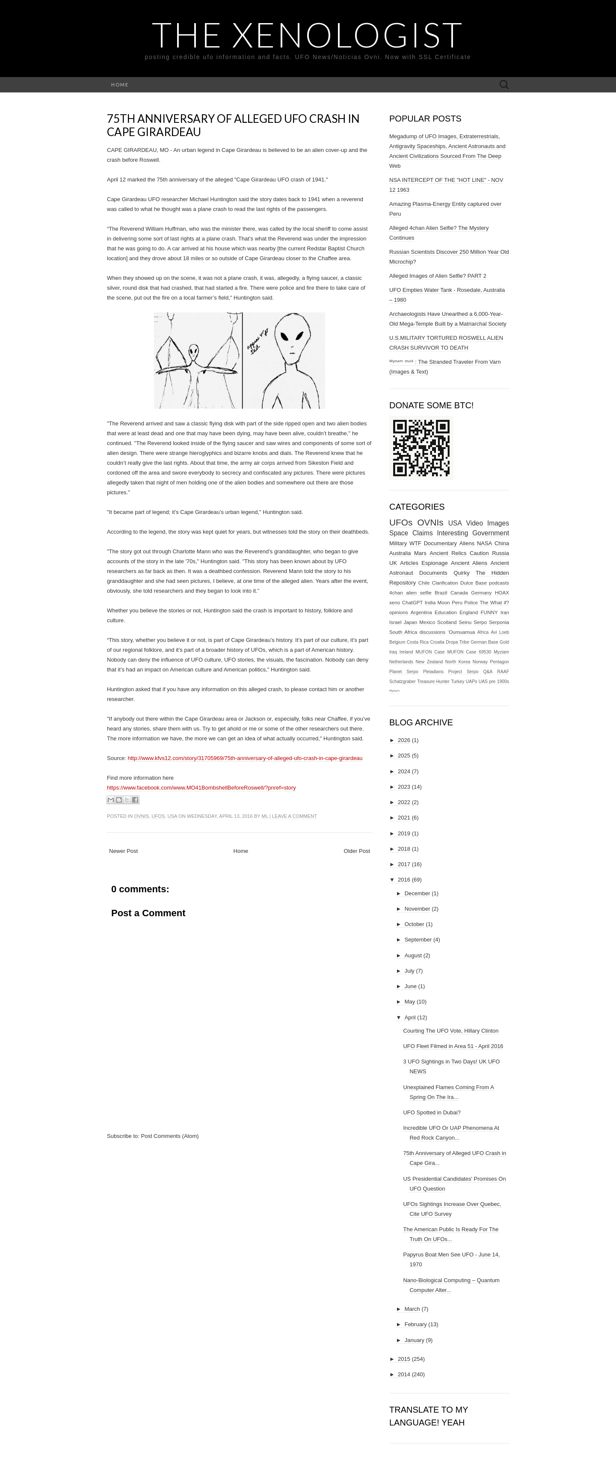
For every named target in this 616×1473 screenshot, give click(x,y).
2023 (404, 787)
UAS (483, 681)
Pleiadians (433, 671)
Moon (444, 602)
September (418, 939)
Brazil (441, 592)
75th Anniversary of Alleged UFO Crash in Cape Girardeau (233, 125)
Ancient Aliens (469, 563)
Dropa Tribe (457, 642)
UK (393, 563)
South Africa (403, 632)
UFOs (158, 816)
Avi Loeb (500, 632)
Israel (395, 622)
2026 (404, 740)
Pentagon (499, 661)
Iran (504, 612)
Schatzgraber (402, 681)
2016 (404, 879)
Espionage (434, 563)
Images (498, 523)
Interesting (452, 533)
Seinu (465, 622)
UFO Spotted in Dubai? (431, 1112)
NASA (484, 543)
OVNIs (141, 816)
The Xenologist (308, 34)
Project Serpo (463, 671)
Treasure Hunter (433, 681)
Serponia (499, 622)
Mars (420, 553)
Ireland (406, 652)
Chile (424, 582)
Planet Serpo (403, 671)
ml (265, 816)
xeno (394, 602)
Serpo (480, 622)
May (410, 1001)
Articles (409, 563)
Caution (479, 553)
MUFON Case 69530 (469, 652)
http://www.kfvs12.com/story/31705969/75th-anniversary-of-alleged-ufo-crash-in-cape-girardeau (244, 758)
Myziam (501, 652)
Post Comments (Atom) (170, 1136)
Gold (504, 642)
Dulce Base (473, 582)
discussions (432, 632)
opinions (398, 612)
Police (471, 602)
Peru (457, 602)
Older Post (357, 851)
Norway (480, 661)
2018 (404, 849)
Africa (483, 632)
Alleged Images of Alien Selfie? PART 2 (437, 276)
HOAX (502, 592)
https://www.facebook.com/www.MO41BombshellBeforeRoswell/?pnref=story (201, 787)
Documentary (440, 543)
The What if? (494, 602)
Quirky (461, 573)
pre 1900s (499, 681)
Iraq (393, 652)
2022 (404, 802)
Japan (410, 622)
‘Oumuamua (461, 632)
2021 (404, 817)
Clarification (445, 582)
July (410, 971)
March (412, 1309)
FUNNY (489, 612)
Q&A (488, 671)
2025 (404, 755)
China (502, 543)
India (430, 602)
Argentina (421, 612)
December (417, 893)
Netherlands (401, 661)
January (414, 1340)
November (417, 909)
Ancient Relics (447, 553)
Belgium (397, 642)
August (413, 955)
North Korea (458, 661)
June (411, 986)
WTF (415, 543)
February (416, 1324)
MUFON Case (429, 652)
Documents (433, 573)
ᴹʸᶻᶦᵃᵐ (394, 691)
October (414, 924)
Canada (459, 592)
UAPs (471, 681)
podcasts (499, 582)
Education (446, 612)
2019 (404, 833)
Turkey (457, 681)
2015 (404, 1359)
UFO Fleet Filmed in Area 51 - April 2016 (453, 1046)
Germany (481, 592)
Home (120, 84)
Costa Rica (418, 642)
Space (398, 533)
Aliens (466, 543)
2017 (404, 864)
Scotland (446, 622)
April (410, 1017)
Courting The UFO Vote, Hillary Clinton (450, 1031)
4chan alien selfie (410, 592)
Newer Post (123, 851)
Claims (422, 533)
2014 (404, 1374)
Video (474, 523)
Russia (500, 553)
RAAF (503, 671)
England (468, 612)
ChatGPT (412, 602)
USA (172, 816)
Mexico (427, 622)
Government (490, 533)
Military (398, 543)
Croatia (437, 642)
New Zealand (429, 661)
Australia (400, 553)
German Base (484, 642)
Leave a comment (294, 816)
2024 (404, 771)
